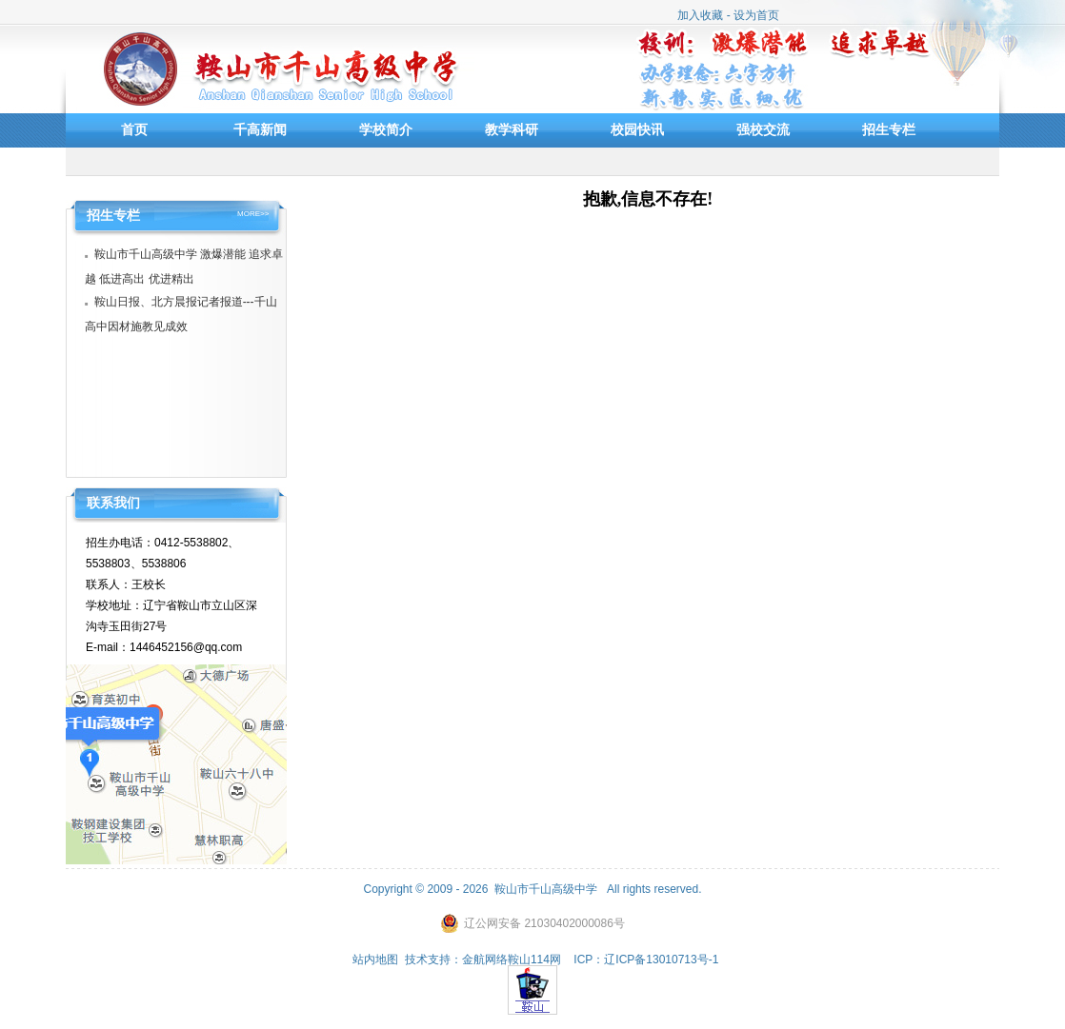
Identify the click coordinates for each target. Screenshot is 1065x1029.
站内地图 (375, 959)
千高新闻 (260, 129)
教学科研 (511, 129)
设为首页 (756, 15)
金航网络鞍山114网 (511, 959)
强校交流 (763, 129)
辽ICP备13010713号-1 (661, 959)
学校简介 (385, 129)
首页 (134, 129)
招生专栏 (888, 129)
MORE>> (253, 214)
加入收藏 (700, 15)
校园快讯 (637, 129)
